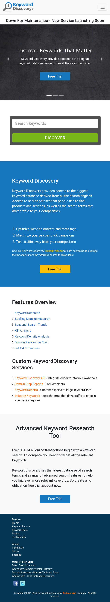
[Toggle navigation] (102, 7)
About (15, 544)
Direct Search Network (24, 565)
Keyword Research (27, 313)
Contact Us (18, 547)
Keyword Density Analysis (32, 336)
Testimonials (19, 537)
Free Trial (55, 269)
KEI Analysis (23, 330)
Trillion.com (69, 593)
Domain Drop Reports (29, 384)
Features (17, 519)
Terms (15, 551)
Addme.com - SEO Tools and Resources (33, 576)
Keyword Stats (20, 530)
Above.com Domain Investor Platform (32, 569)
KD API (15, 523)
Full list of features (27, 348)
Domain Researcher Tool (31, 342)
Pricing (15, 533)
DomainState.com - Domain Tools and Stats (35, 572)
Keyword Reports (26, 390)
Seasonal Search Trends (31, 324)
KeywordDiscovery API (30, 378)
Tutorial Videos (54, 251)
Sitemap (16, 554)
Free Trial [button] (55, 76)
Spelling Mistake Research (32, 318)
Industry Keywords (27, 396)
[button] (8, 59)
